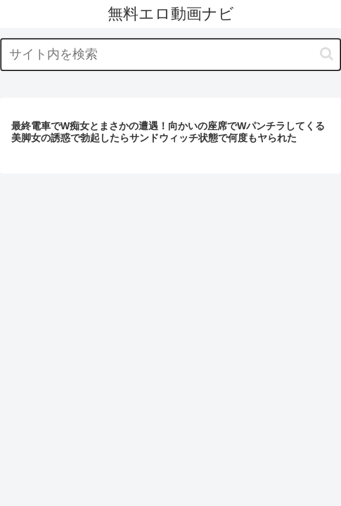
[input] (170, 54)
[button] (326, 54)
